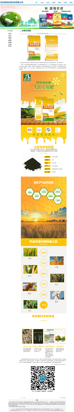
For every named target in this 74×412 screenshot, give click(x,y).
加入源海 (10, 44)
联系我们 (10, 46)
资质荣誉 (10, 40)
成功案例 (10, 42)
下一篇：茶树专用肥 (62, 397)
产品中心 (10, 35)
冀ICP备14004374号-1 (24, 410)
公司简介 (10, 33)
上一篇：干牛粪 (22, 397)
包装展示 (10, 37)
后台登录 (61, 409)
